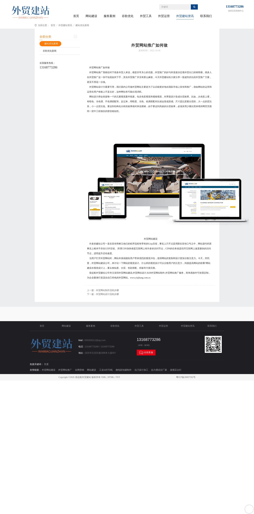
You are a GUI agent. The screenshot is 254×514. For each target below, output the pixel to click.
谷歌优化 (127, 16)
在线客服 (146, 352)
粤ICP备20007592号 (186, 377)
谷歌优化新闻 (49, 51)
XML (103, 377)
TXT (118, 377)
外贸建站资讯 (185, 16)
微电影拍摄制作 (124, 370)
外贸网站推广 (65, 370)
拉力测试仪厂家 (159, 370)
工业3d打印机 (106, 370)
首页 (76, 16)
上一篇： (103, 290)
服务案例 (109, 16)
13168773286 (235, 6)
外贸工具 (146, 16)
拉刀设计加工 (141, 370)
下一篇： (103, 294)
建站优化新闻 (82, 25)
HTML (111, 377)
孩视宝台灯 (175, 370)
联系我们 (206, 16)
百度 (46, 364)
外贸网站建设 (48, 370)
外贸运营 (164, 16)
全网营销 (79, 370)
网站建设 (91, 16)
